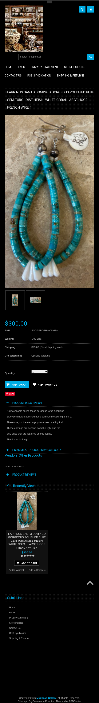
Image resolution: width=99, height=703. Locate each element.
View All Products (14, 466)
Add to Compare (37, 570)
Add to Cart (17, 384)
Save (11, 394)
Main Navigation (8, 57)
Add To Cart (26, 563)
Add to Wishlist (46, 384)
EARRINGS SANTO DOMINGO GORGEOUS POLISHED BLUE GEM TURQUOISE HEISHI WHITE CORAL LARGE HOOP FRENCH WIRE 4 (27, 540)
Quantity (10, 373)
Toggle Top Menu (49, 2)
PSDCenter (75, 701)
